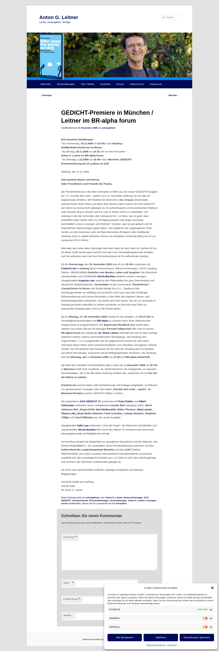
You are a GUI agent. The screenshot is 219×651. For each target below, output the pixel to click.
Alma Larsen (144, 409)
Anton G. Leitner (58, 17)
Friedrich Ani (68, 268)
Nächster (174, 95)
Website (67, 615)
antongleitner (108, 128)
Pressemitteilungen (99, 500)
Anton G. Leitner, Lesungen (142, 500)
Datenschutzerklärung (156, 645)
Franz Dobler (125, 401)
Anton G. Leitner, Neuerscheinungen (124, 497)
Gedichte (105, 84)
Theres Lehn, (69, 413)
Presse (120, 84)
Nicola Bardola (106, 276)
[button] (212, 588)
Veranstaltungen (66, 84)
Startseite (45, 84)
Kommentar (70, 537)
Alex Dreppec (126, 199)
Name (68, 583)
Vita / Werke (87, 84)
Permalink (121, 503)
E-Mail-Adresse (72, 599)
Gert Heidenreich (106, 409)
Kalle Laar (83, 425)
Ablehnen (160, 637)
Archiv (64, 503)
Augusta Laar (87, 280)
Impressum (172, 645)
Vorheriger (45, 95)
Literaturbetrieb (80, 500)
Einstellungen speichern (197, 637)
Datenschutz (137, 84)
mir (107, 433)
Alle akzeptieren (125, 637)
